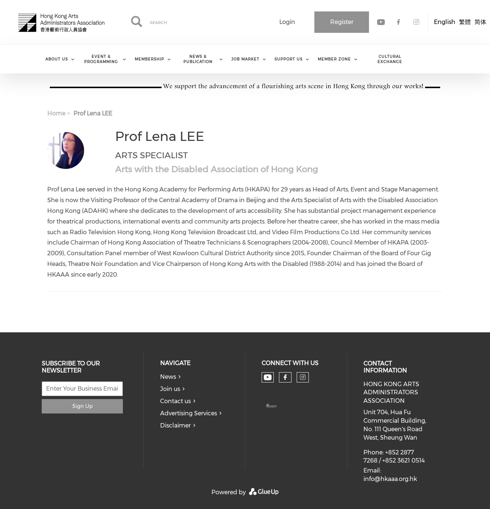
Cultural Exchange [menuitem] (389, 59)
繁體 (465, 21)
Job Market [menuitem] (245, 59)
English (444, 21)
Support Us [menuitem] (289, 59)
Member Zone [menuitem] (334, 59)
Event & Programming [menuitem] (101, 59)
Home (56, 113)
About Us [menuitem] (56, 59)
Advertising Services (188, 413)
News (168, 376)
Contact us (175, 401)
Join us (170, 388)
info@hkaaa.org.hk (390, 478)
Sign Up (82, 406)
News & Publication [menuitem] (198, 59)
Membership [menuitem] (149, 59)
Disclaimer (175, 425)
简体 (480, 21)
